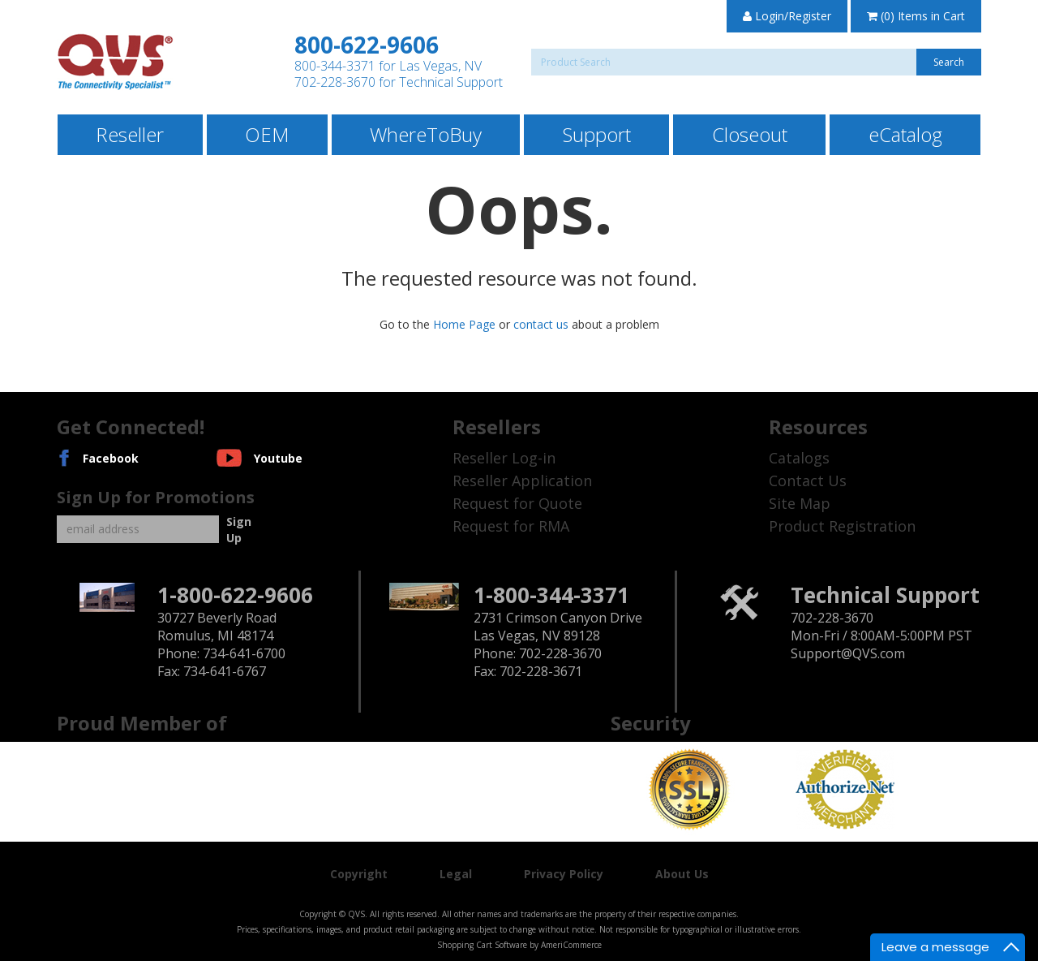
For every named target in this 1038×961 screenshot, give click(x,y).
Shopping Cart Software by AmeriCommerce (519, 944)
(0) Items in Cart (916, 16)
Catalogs (799, 458)
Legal (456, 873)
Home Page (464, 324)
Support (597, 134)
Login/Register (787, 16)
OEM (267, 134)
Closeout (749, 134)
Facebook (111, 458)
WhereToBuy (426, 134)
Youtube (278, 458)
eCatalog (905, 134)
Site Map (799, 503)
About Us (682, 873)
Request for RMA (511, 526)
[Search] (756, 62)
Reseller (130, 134)
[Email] (138, 529)
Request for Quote (517, 503)
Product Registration (842, 526)
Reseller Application (522, 480)
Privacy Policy (563, 873)
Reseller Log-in (504, 458)
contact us (540, 324)
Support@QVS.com (848, 653)
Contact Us (808, 480)
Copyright (359, 873)
